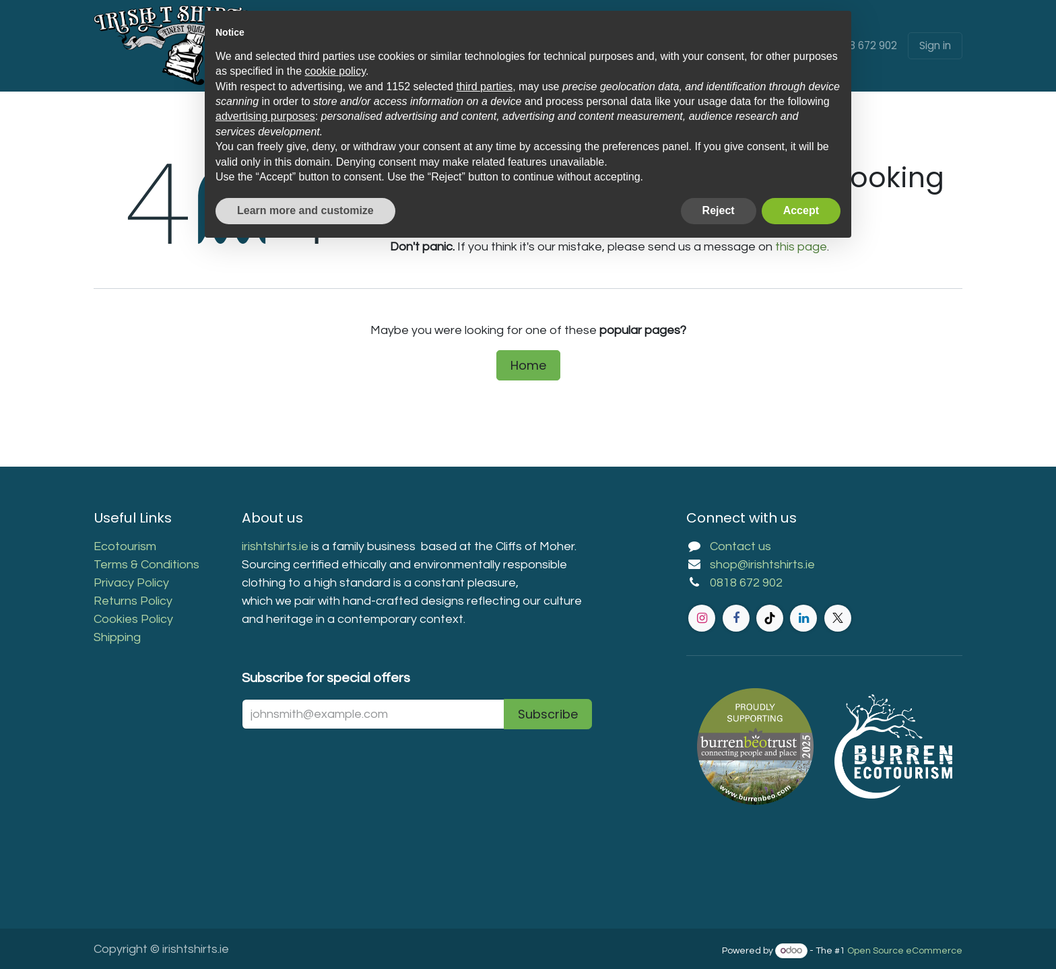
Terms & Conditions (146, 564)
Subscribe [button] (548, 714)
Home (528, 365)
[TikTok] (769, 618)
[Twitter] (837, 618)
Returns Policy (133, 601)
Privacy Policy (131, 582)
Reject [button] (718, 210)
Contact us (740, 546)
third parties (485, 86)
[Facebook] (736, 618)
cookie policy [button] (335, 71)
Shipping (117, 637)
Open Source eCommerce (904, 951)
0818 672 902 (865, 45)
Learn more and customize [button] (305, 210)
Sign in (935, 45)
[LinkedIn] (803, 618)
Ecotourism (126, 546)
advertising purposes (265, 116)
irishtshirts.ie (275, 546)
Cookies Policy (133, 619)
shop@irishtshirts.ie (762, 564)
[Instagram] (701, 618)
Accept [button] (801, 210)
